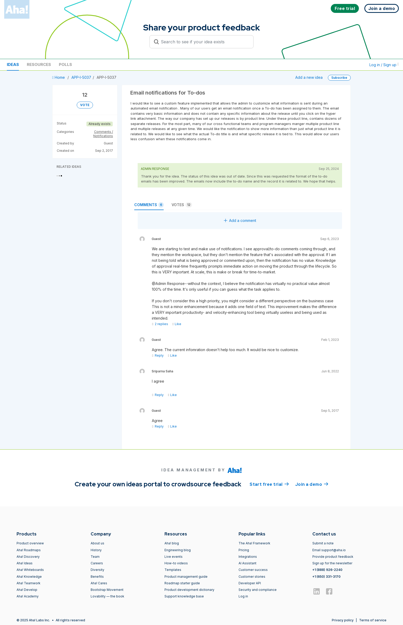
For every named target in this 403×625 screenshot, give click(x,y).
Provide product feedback (332, 557)
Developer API (250, 583)
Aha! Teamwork (28, 583)
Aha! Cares (99, 583)
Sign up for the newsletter (332, 563)
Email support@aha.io (329, 550)
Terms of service (372, 620)
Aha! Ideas (25, 563)
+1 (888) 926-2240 (327, 570)
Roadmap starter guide (182, 583)
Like (176, 324)
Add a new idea (309, 77)
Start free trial (269, 484)
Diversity (97, 570)
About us (97, 543)
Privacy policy (343, 620)
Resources (39, 64)
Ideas (13, 64)
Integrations (248, 557)
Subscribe (339, 78)
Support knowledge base (184, 596)
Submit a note (323, 543)
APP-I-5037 (81, 77)
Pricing (244, 550)
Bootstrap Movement (107, 590)
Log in (243, 596)
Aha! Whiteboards (30, 570)
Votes (182, 204)
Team (95, 557)
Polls (65, 64)
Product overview (30, 543)
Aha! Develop (27, 590)
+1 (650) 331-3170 (326, 577)
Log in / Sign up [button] (384, 64)
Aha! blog (171, 543)
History (96, 550)
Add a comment (240, 220)
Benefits (97, 577)
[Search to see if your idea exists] (204, 42)
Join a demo (311, 484)
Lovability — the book (107, 596)
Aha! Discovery (28, 557)
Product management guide (186, 577)
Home (59, 77)
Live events (173, 557)
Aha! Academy (28, 596)
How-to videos (176, 563)
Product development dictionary (189, 590)
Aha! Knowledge (29, 577)
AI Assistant (247, 563)
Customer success (253, 570)
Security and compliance (258, 590)
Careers (97, 563)
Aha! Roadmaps (29, 550)
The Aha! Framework (254, 543)
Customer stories (252, 577)
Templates (172, 570)
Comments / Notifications (103, 134)
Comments (149, 204)
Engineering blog (177, 550)
